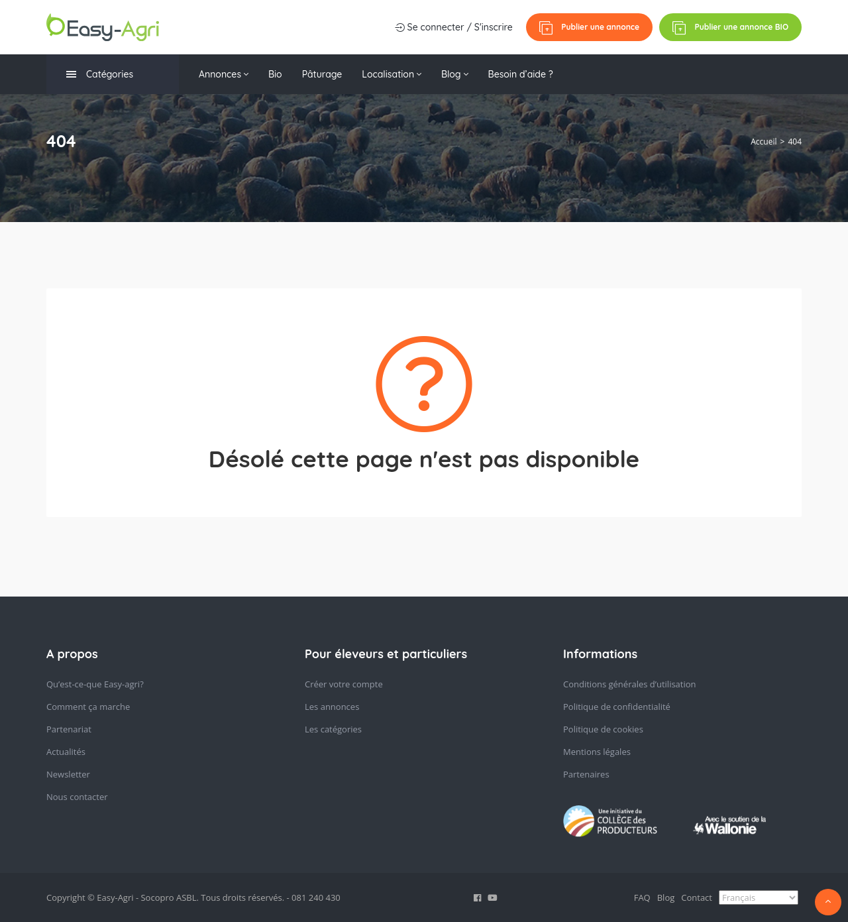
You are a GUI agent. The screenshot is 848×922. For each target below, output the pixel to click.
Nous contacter (77, 797)
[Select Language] (758, 897)
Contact (696, 897)
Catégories (99, 75)
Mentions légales (597, 752)
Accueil (763, 141)
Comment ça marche (88, 707)
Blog (454, 74)
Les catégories (333, 729)
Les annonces (332, 707)
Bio (275, 74)
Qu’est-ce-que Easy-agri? (95, 684)
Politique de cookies (603, 729)
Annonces (223, 74)
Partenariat (68, 729)
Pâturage (322, 74)
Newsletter (68, 774)
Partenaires (586, 774)
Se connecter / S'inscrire (454, 27)
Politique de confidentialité (616, 707)
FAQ (642, 897)
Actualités (65, 752)
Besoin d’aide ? (520, 74)
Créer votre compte (344, 684)
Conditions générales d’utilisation (629, 684)
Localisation (391, 74)
